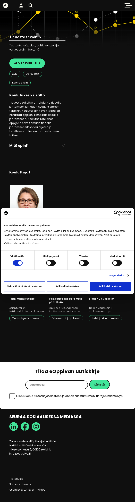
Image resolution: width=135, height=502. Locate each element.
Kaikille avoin (20, 82)
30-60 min (32, 74)
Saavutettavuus (20, 484)
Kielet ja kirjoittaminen (105, 318)
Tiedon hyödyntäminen (26, 318)
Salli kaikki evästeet (110, 286)
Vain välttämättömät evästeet (24, 286)
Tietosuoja (16, 479)
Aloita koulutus (27, 63)
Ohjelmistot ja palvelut (66, 318)
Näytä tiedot (116, 275)
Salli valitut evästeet (67, 286)
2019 (15, 74)
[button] (31, 5)
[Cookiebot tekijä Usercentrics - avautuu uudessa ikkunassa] (116, 213)
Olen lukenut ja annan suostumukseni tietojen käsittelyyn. (69, 396)
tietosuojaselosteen (48, 396)
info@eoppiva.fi (20, 454)
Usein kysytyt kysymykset (27, 490)
